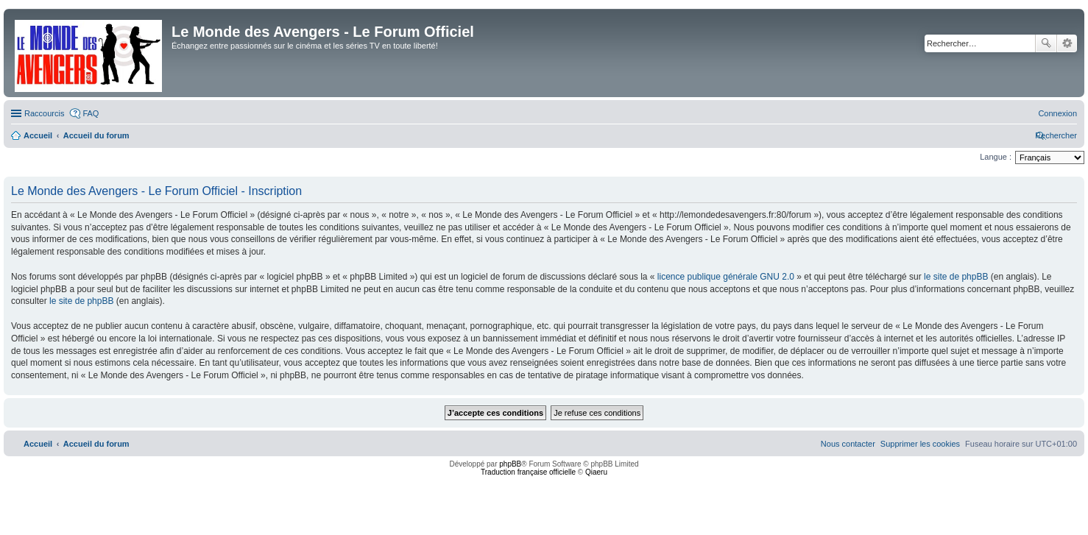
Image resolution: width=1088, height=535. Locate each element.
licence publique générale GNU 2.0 (725, 277)
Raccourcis (44, 113)
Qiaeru (596, 472)
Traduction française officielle (528, 472)
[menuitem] (1057, 113)
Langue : (995, 156)
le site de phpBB (956, 277)
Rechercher (1046, 43)
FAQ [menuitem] (90, 113)
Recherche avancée (1067, 43)
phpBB (510, 464)
